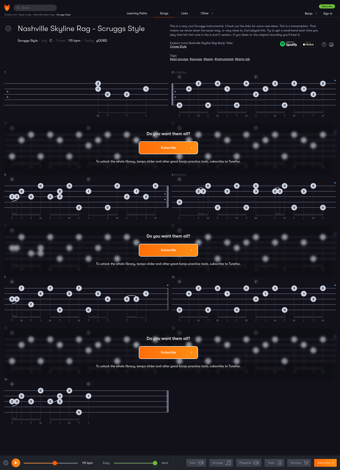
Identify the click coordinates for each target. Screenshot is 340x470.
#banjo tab (242, 59)
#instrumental (224, 59)
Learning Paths (137, 13)
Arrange (221, 463)
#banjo (208, 59)
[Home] (7, 7)
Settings (300, 463)
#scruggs (196, 59)
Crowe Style (178, 46)
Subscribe (327, 6)
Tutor (197, 463)
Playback (249, 463)
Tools (275, 463)
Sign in (327, 13)
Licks (184, 13)
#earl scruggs (179, 59)
